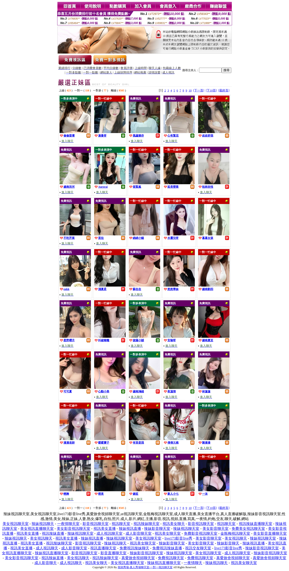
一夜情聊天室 (68, 524)
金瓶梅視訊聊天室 (235, 533)
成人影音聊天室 (139, 533)
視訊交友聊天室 (198, 548)
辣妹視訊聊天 (43, 524)
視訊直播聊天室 (103, 548)
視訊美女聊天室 (168, 533)
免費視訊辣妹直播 (167, 548)
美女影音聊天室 (216, 529)
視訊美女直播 (104, 529)
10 (190, 90)
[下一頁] (198, 90)
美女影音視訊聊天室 (73, 529)
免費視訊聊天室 (171, 558)
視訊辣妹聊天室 (146, 524)
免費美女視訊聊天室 (248, 529)
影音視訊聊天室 (96, 524)
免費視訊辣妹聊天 (134, 548)
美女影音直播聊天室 (270, 533)
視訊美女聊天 (174, 524)
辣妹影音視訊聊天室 (262, 548)
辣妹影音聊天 (228, 543)
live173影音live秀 (179, 538)
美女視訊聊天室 (16, 524)
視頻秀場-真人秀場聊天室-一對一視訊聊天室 (145, 567)
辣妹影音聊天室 (157, 529)
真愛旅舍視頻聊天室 (138, 558)
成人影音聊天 (45, 563)
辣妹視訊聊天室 (186, 529)
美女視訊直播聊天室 (37, 529)
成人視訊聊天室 (109, 533)
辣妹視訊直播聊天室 (51, 553)
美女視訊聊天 (41, 538)
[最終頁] (223, 90)
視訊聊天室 (121, 524)
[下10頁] (211, 90)
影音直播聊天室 (113, 553)
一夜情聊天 (193, 563)
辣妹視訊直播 (130, 529)
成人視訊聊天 (47, 548)
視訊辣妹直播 (53, 533)
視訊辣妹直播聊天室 (255, 524)
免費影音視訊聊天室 (200, 533)
